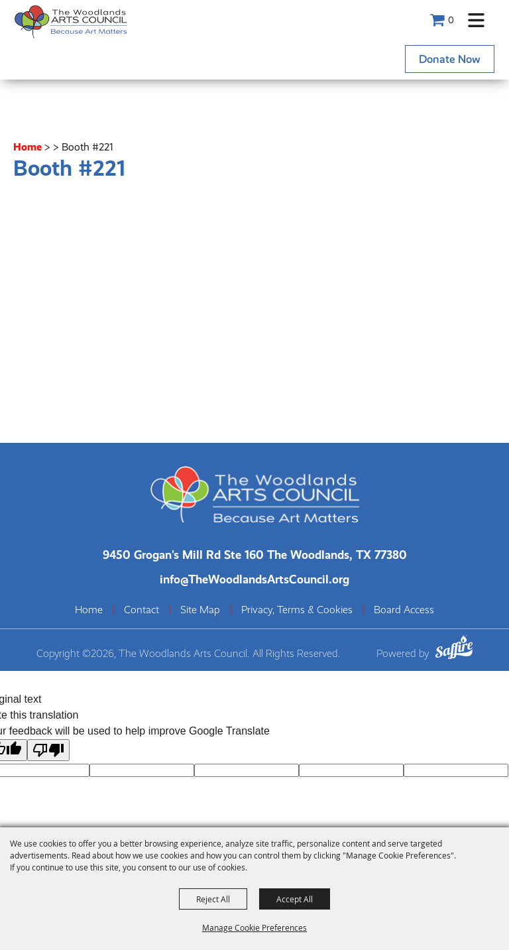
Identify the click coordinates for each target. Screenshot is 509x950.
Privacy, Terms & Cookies (297, 610)
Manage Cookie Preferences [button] (254, 927)
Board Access (404, 610)
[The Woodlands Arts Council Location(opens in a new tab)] (255, 555)
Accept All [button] (294, 899)
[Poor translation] (48, 750)
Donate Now (450, 59)
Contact (141, 610)
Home (27, 147)
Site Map (200, 610)
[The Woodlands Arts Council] (71, 21)
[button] (476, 20)
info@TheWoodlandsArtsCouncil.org (254, 579)
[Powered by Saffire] (454, 649)
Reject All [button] (213, 899)
